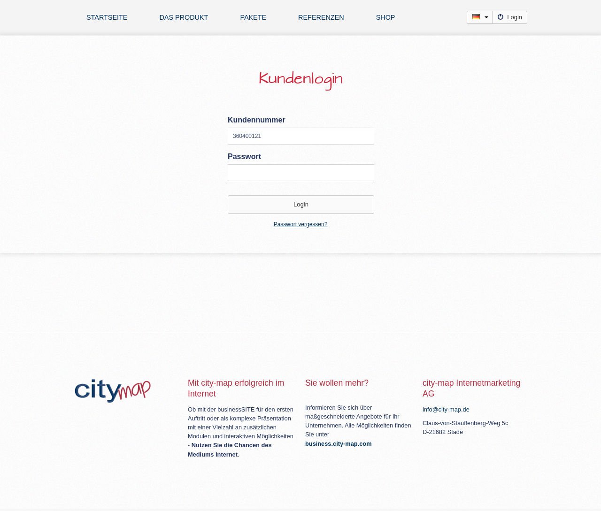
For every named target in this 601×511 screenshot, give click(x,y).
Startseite (106, 17)
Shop (385, 17)
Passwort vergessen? (301, 224)
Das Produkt (183, 17)
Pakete (253, 17)
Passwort (244, 156)
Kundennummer (256, 120)
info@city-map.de (446, 409)
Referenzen (321, 17)
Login (509, 17)
